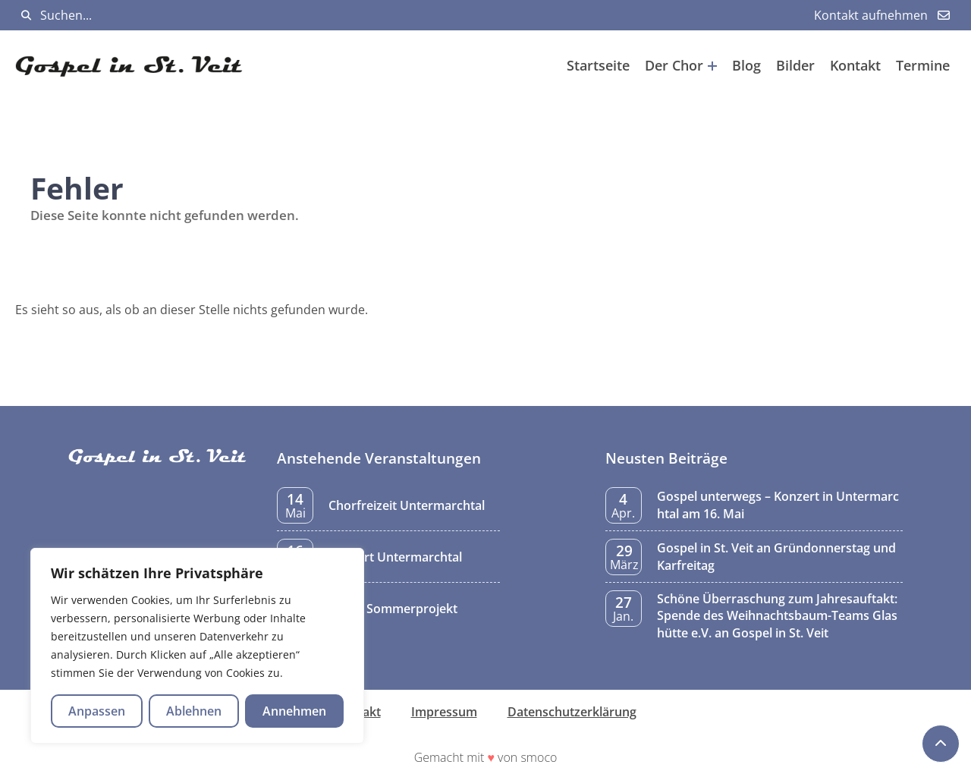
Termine (923, 65)
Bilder (795, 65)
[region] (197, 646)
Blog (746, 65)
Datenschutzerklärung (571, 711)
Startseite (598, 65)
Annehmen (294, 711)
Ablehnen (194, 711)
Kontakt (855, 65)
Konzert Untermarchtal (395, 557)
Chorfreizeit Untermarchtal (406, 505)
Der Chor (681, 65)
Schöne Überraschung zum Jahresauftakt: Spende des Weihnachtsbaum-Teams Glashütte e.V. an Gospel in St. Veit (777, 615)
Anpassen (96, 711)
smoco (538, 757)
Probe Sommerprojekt (392, 608)
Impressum (444, 711)
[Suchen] (26, 15)
